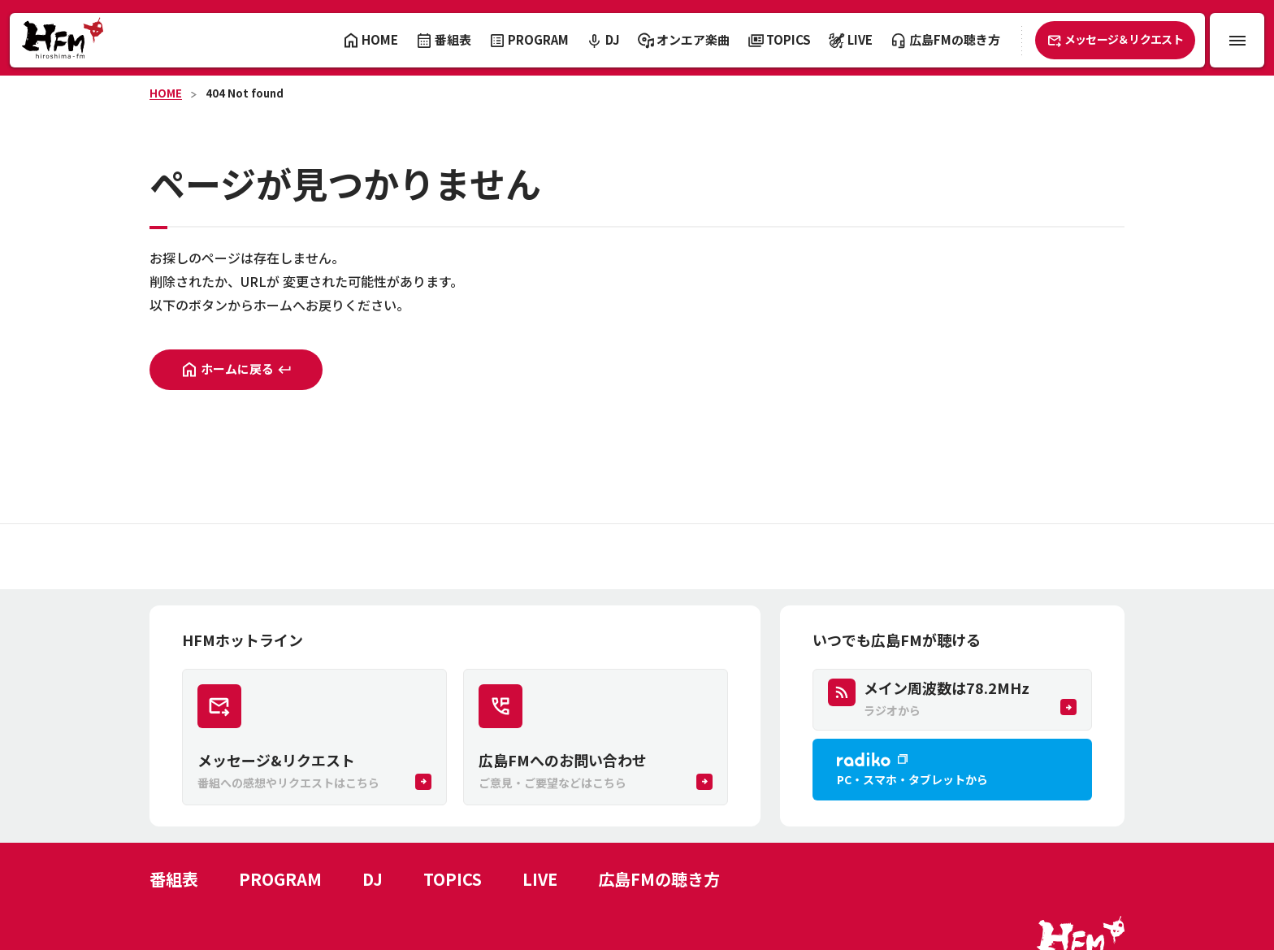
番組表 (174, 879)
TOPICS (452, 879)
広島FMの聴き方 (659, 879)
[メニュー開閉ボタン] (1237, 40)
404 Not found (245, 93)
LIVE (539, 879)
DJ (372, 879)
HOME (166, 93)
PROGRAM (280, 879)
